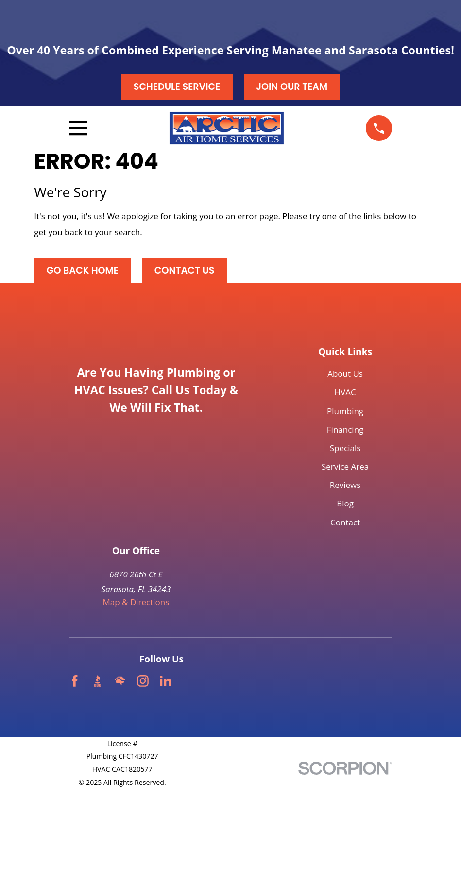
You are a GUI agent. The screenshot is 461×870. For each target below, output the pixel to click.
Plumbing (345, 411)
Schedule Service (177, 86)
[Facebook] (75, 681)
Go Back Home (83, 270)
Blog (345, 503)
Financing (345, 429)
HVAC (345, 392)
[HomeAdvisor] (120, 681)
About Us (345, 373)
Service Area (345, 466)
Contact (345, 522)
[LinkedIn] (165, 681)
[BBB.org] (97, 681)
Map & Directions (136, 602)
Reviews (345, 484)
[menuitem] (83, 794)
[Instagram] (143, 681)
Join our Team (291, 86)
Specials (345, 447)
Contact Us (184, 270)
